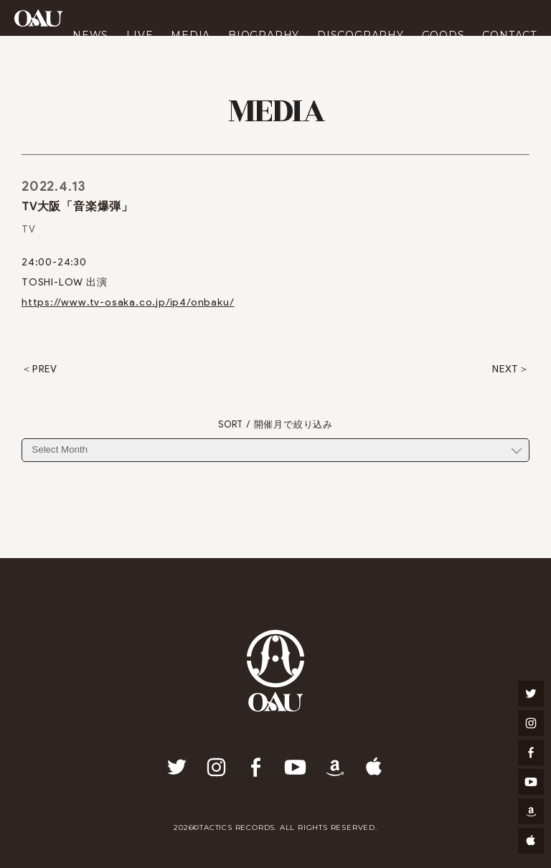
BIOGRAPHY (263, 35)
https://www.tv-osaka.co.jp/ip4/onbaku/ (128, 302)
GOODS (443, 35)
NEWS (90, 35)
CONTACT (509, 35)
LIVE (139, 35)
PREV (44, 369)
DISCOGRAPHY (360, 35)
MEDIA (190, 35)
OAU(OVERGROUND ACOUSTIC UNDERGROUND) (38, 18)
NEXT (505, 369)
